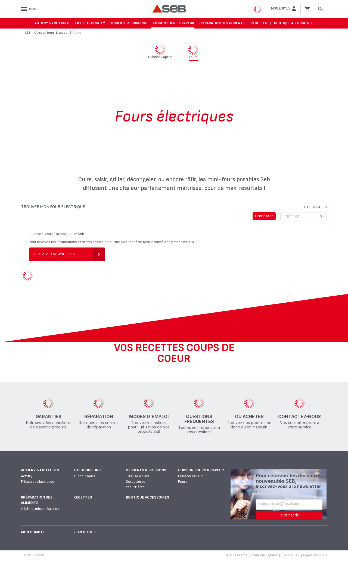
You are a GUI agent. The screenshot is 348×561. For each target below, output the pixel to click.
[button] (283, 8)
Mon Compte (33, 532)
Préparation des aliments (221, 23)
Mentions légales (264, 555)
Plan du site (85, 532)
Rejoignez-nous (315, 555)
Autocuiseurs (87, 470)
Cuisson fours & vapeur (172, 23)
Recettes (259, 23)
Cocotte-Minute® (89, 23)
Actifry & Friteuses (52, 23)
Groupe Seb (290, 555)
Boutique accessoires (293, 23)
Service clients (236, 555)
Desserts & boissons (128, 23)
